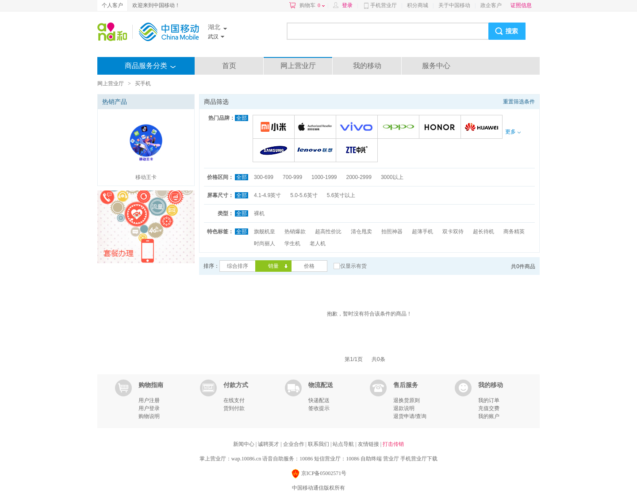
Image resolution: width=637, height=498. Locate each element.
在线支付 (234, 400)
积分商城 (417, 5)
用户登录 (149, 408)
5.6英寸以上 (341, 195)
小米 (275, 127)
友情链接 (369, 444)
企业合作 (294, 444)
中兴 (358, 151)
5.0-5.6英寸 (303, 195)
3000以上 (392, 177)
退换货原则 (406, 400)
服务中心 (436, 65)
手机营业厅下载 (418, 459)
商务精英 (514, 231)
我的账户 (488, 416)
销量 (273, 266)
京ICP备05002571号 (319, 473)
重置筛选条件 (519, 102)
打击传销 (393, 444)
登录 (347, 5)
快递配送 (319, 400)
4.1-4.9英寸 (267, 195)
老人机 (318, 243)
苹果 (316, 127)
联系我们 (319, 444)
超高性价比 (328, 231)
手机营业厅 (383, 5)
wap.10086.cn (246, 459)
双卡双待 (453, 231)
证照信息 (521, 5)
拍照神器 (392, 231)
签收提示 (319, 408)
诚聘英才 (269, 444)
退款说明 (403, 408)
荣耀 (441, 127)
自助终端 (371, 459)
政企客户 (491, 5)
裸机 (259, 213)
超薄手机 (422, 231)
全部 (241, 118)
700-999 (292, 177)
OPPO (399, 127)
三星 (275, 151)
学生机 (292, 243)
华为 (483, 127)
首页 (229, 65)
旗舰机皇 (264, 231)
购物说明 (149, 416)
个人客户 (112, 5)
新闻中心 (244, 444)
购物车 (312, 5)
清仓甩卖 (361, 231)
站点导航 (344, 444)
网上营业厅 (298, 65)
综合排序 (237, 266)
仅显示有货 (353, 266)
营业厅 (391, 459)
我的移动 (367, 65)
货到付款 (234, 408)
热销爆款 (295, 231)
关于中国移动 (454, 5)
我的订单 (488, 400)
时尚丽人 (264, 243)
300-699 (263, 177)
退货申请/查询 (409, 416)
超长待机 (483, 231)
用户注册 (149, 400)
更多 (512, 132)
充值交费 (488, 408)
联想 (316, 151)
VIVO (358, 127)
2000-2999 (358, 177)
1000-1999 (324, 177)
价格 (309, 266)
